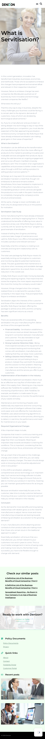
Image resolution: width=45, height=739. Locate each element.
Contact (6, 661)
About (5, 658)
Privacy (6, 647)
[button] (37, 4)
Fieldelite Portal (9, 665)
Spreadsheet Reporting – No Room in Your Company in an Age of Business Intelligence (21, 595)
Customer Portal (10, 668)
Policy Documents (10, 643)
